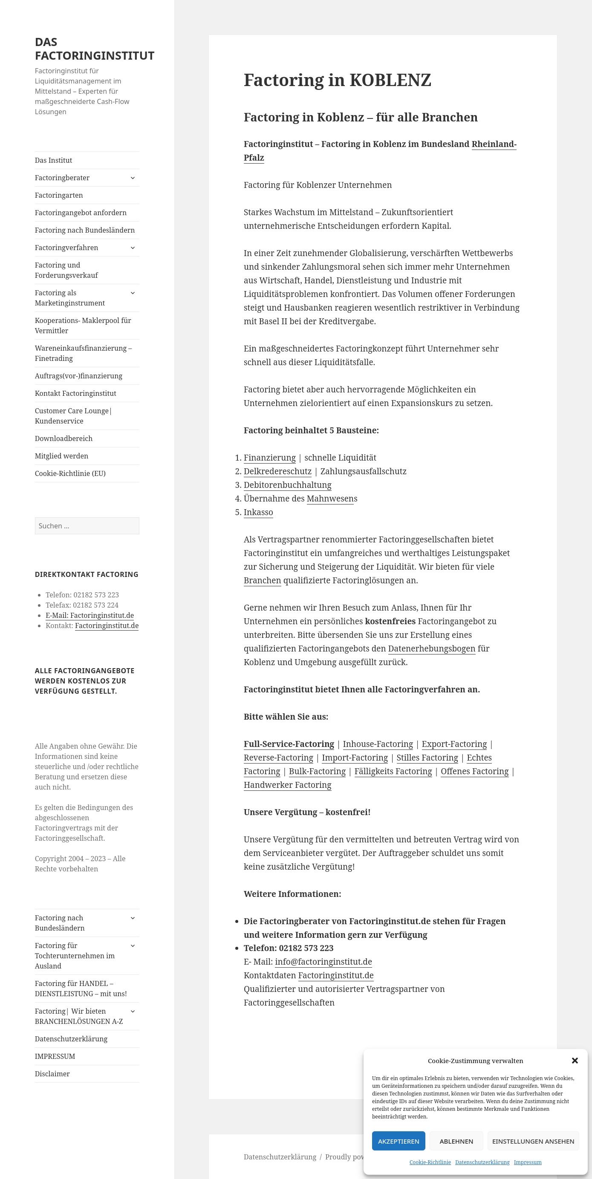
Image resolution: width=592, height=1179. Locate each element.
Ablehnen (457, 1141)
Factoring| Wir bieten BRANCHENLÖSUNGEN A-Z (79, 1016)
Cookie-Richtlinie (430, 1162)
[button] (575, 1060)
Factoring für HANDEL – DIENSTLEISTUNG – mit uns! (81, 988)
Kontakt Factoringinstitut (75, 393)
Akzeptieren (398, 1141)
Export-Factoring (454, 743)
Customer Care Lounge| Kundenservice (74, 416)
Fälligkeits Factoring (393, 771)
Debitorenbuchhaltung (288, 484)
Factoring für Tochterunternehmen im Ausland (75, 956)
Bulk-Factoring (317, 771)
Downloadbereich (64, 438)
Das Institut (53, 160)
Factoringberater (62, 177)
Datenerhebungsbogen (432, 648)
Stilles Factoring (427, 757)
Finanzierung (270, 457)
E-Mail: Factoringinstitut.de (90, 615)
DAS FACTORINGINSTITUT (95, 48)
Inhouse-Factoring (378, 743)
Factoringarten (59, 195)
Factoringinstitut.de (107, 625)
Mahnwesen (330, 498)
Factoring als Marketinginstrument (70, 298)
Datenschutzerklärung (482, 1162)
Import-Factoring (355, 757)
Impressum (528, 1162)
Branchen (262, 580)
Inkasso (258, 512)
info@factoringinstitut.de (323, 961)
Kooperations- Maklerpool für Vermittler (83, 325)
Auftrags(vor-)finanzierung (79, 376)
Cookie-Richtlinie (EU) (70, 473)
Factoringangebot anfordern (81, 212)
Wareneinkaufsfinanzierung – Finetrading (83, 353)
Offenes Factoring (474, 771)
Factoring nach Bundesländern (85, 230)
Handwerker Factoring (288, 784)
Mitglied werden (62, 456)
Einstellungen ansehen (533, 1141)
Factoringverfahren (66, 247)
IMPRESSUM (55, 1056)
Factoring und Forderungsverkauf (66, 270)
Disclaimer (52, 1073)
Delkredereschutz (278, 471)
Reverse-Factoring (278, 757)
